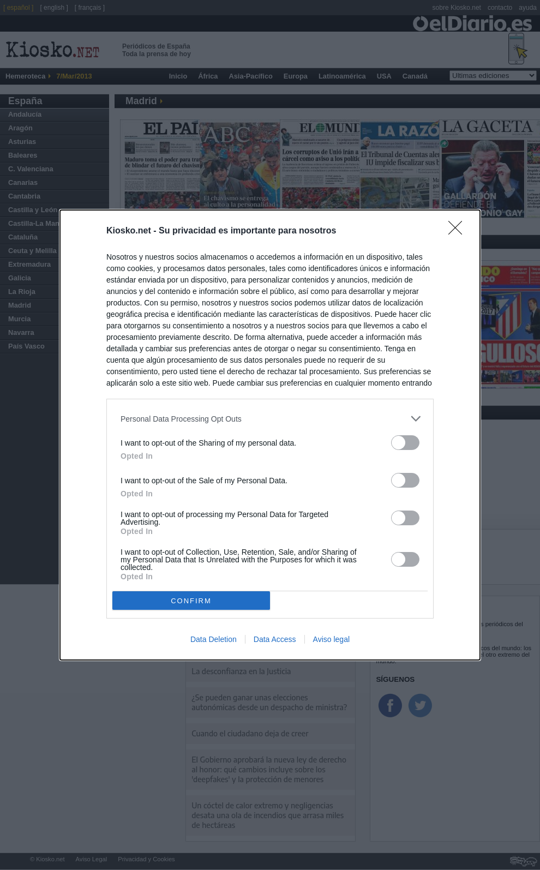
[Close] (458, 231)
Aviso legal (331, 639)
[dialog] (270, 435)
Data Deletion (213, 639)
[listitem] (270, 418)
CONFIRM (191, 601)
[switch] (405, 442)
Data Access (275, 639)
